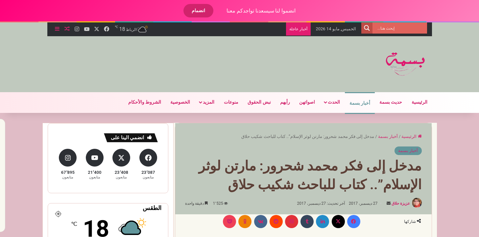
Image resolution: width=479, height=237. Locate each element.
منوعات (225, 102)
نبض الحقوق (253, 102)
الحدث (328, 102)
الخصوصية (174, 102)
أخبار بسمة (354, 103)
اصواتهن (301, 102)
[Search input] (396, 28)
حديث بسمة (385, 102)
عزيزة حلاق (395, 203)
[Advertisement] (168, 57)
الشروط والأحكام (139, 102)
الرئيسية (414, 102)
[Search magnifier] (361, 28)
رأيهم (279, 102)
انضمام (193, 10)
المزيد (203, 102)
